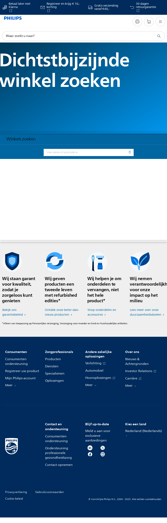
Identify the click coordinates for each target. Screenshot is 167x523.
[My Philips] (137, 21)
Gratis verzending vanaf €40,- (106, 7)
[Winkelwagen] (149, 21)
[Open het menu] (160, 21)
